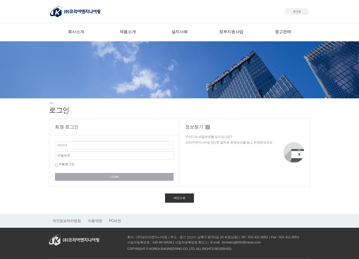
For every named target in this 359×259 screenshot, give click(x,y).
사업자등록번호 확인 (190, 242)
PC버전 (115, 221)
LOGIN (114, 176)
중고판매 (283, 31)
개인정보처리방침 (66, 221)
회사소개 (76, 31)
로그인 (297, 11)
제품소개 (128, 31)
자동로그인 (64, 164)
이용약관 (95, 221)
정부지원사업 (231, 31)
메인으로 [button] (179, 198)
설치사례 (179, 31)
